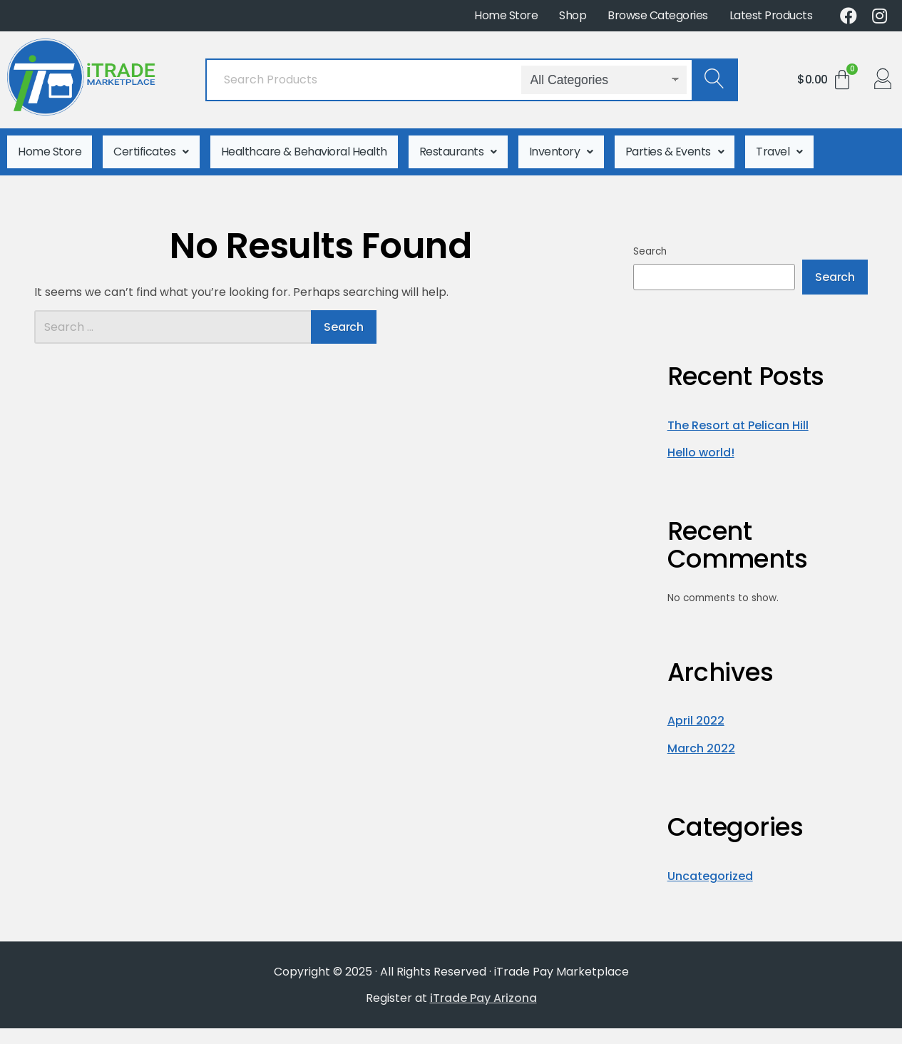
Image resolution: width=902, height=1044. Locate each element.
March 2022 (701, 741)
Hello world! (700, 445)
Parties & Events (674, 148)
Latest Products (771, 15)
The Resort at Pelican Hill (738, 418)
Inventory (561, 148)
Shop (572, 15)
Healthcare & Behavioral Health (304, 148)
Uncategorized (710, 869)
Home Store (506, 15)
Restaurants (458, 148)
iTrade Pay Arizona (483, 991)
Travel (779, 148)
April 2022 (695, 714)
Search (650, 244)
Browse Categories (658, 15)
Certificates (151, 148)
